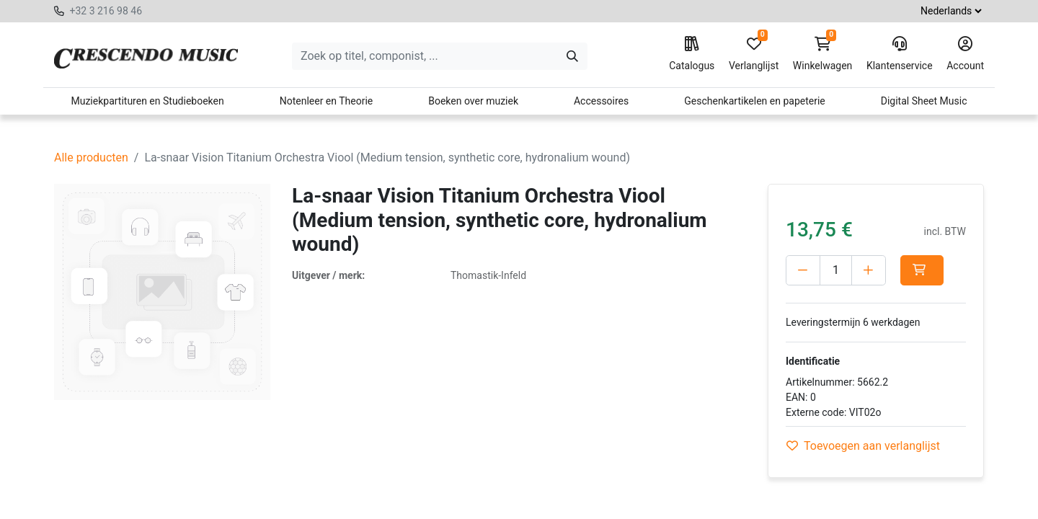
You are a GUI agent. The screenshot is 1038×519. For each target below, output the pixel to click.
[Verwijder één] (803, 270)
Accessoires (601, 101)
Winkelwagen (823, 54)
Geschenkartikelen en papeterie (754, 101)
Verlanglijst (753, 54)
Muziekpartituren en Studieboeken (147, 101)
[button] (922, 270)
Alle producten (91, 157)
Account (965, 54)
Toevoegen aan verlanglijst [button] (863, 446)
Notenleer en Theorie (326, 101)
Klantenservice (899, 54)
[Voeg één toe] (868, 270)
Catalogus (691, 54)
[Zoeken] (572, 56)
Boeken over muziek (473, 101)
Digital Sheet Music (924, 101)
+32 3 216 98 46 (105, 11)
